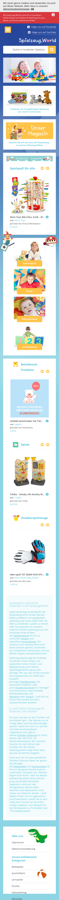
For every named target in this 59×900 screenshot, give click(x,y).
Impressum (18, 842)
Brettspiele (17, 866)
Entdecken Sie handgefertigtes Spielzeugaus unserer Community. (29, 110)
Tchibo (17, 497)
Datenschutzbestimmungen (16, 9)
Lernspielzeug (29, 346)
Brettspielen (20, 766)
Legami (18, 424)
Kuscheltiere (29, 263)
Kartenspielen (39, 766)
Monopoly (14, 696)
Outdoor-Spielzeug (27, 735)
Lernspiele (17, 879)
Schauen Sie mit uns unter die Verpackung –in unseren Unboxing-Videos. (29, 143)
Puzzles (16, 886)
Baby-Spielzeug (29, 319)
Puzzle (29, 291)
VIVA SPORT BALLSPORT (26, 577)
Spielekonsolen (28, 681)
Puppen (25, 638)
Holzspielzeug (19, 892)
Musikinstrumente (25, 687)
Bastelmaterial (21, 635)
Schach (30, 696)
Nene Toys (19, 220)
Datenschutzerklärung (23, 848)
